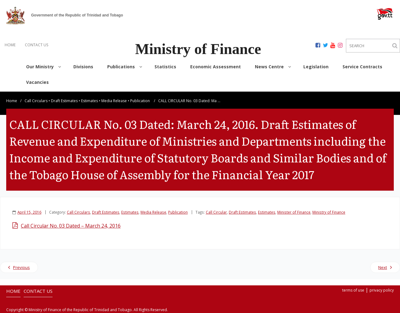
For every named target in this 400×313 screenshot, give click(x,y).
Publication (140, 100)
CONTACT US (36, 45)
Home (11, 100)
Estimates (89, 100)
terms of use (353, 290)
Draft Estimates (64, 100)
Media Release (114, 100)
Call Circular (216, 212)
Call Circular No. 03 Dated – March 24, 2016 (71, 225)
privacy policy (382, 290)
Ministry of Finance (328, 212)
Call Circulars (36, 100)
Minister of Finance (293, 212)
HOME (10, 45)
